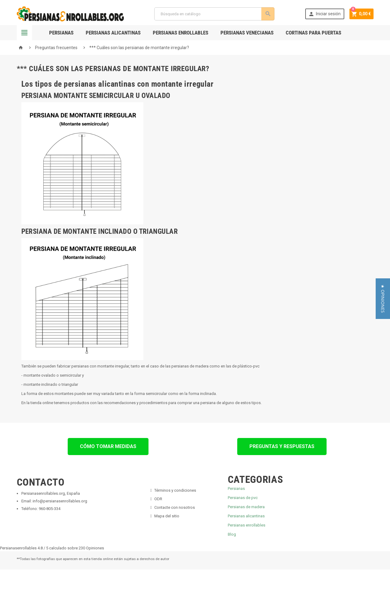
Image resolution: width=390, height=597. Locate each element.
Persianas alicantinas (246, 516)
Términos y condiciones (175, 490)
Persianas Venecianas (247, 33)
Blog (232, 534)
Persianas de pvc (243, 497)
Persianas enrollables (246, 525)
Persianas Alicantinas (113, 33)
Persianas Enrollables (180, 33)
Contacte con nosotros (174, 507)
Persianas (61, 33)
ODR (158, 499)
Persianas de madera (246, 507)
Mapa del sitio (166, 516)
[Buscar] (214, 13)
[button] (383, 298)
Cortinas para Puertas (313, 33)
